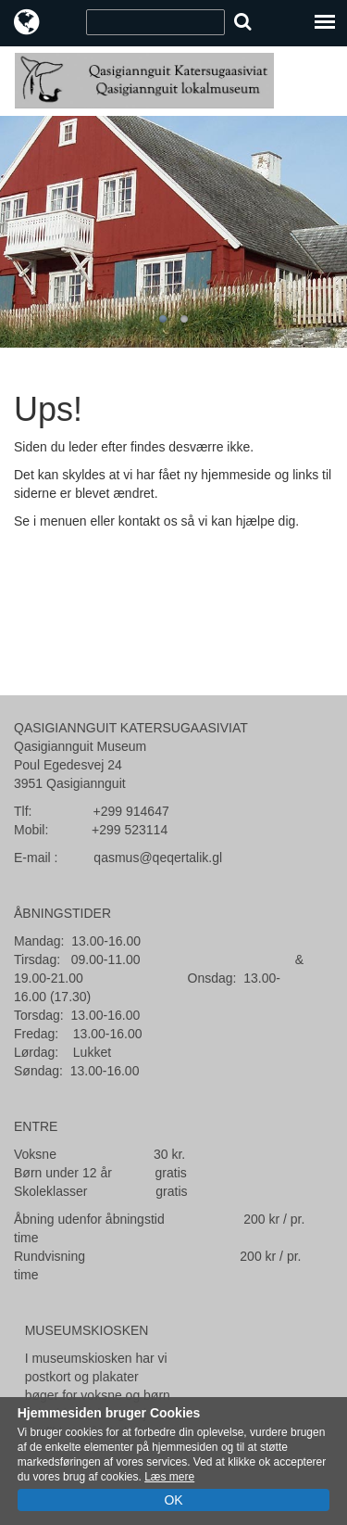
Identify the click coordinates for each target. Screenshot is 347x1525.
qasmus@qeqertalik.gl (157, 857)
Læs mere (169, 1476)
